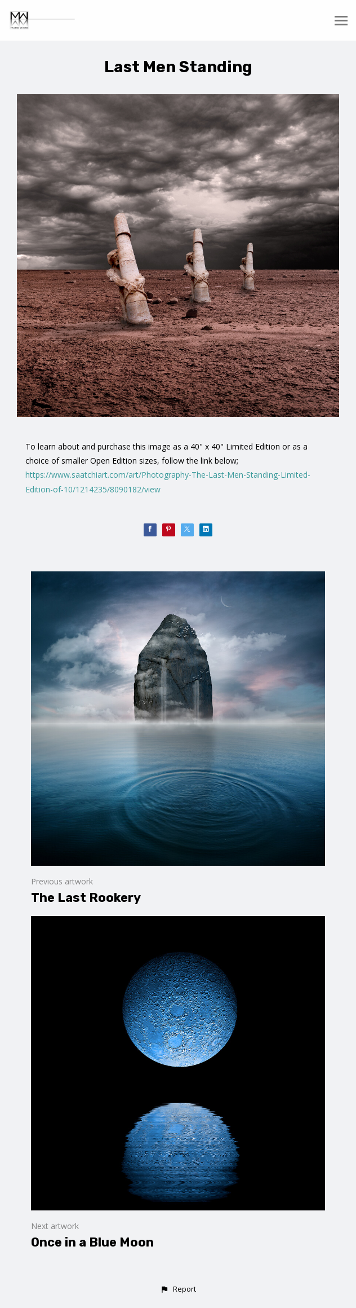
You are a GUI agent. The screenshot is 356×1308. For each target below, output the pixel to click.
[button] (177, 1289)
